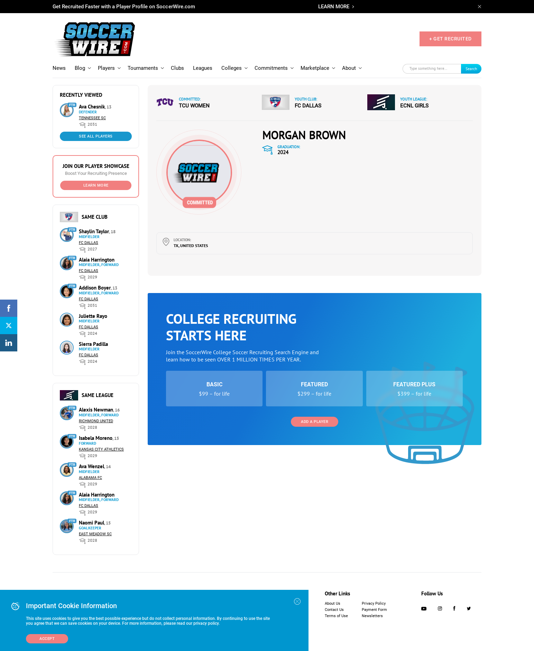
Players (106, 68)
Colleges (231, 68)
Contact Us (334, 609)
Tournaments (143, 68)
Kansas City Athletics (101, 449)
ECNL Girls (414, 106)
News (59, 68)
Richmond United (96, 421)
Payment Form (374, 609)
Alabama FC (90, 477)
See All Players (96, 136)
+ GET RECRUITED (450, 38)
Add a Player (314, 421)
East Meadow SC (95, 534)
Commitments (271, 68)
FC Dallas (88, 242)
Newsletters (372, 616)
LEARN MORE (333, 6)
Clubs (177, 68)
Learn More (96, 185)
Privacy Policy (374, 603)
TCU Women (194, 106)
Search (471, 68)
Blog (80, 68)
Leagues (202, 68)
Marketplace (315, 68)
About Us (332, 603)
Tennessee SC (92, 118)
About (349, 68)
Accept (47, 638)
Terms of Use (336, 616)
